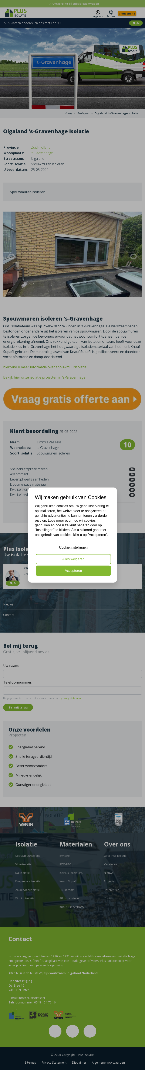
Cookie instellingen (73, 547)
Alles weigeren (73, 559)
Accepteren (73, 570)
